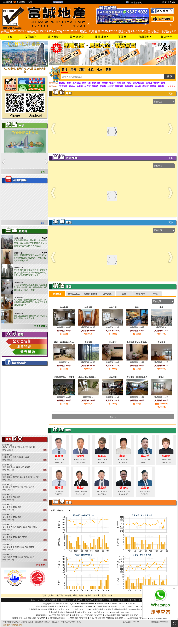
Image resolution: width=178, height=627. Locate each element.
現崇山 (149, 83)
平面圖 (110, 600)
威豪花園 (96, 83)
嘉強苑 (145, 86)
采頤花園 (119, 86)
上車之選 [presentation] (107, 294)
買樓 (64, 69)
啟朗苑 (110, 86)
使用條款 (6, 625)
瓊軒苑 (95, 86)
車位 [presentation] (155, 294)
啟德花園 (129, 86)
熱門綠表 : (53, 86)
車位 (91, 69)
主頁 (33, 600)
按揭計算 (100, 600)
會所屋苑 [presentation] (57, 294)
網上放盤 (77, 600)
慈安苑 (87, 86)
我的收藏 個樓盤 (14, 2)
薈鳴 (69, 83)
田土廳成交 (65, 600)
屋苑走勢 (89, 600)
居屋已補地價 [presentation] (90, 294)
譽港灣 (156, 83)
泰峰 (163, 83)
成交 (99, 69)
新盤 (82, 69)
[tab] (57, 293)
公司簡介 (42, 600)
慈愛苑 (80, 86)
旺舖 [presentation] (124, 294)
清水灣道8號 (138, 83)
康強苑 (161, 86)
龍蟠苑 (105, 83)
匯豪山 (62, 83)
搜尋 (169, 76)
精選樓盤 (53, 600)
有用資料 (131, 600)
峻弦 (129, 83)
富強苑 (153, 86)
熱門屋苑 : (53, 83)
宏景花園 (63, 86)
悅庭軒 (112, 83)
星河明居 (77, 83)
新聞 (108, 69)
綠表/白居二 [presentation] (73, 294)
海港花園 (86, 83)
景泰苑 (103, 86)
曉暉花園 (121, 83)
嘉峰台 (72, 86)
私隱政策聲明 (16, 625)
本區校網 (120, 600)
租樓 (73, 69)
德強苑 (138, 86)
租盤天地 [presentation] (140, 294)
